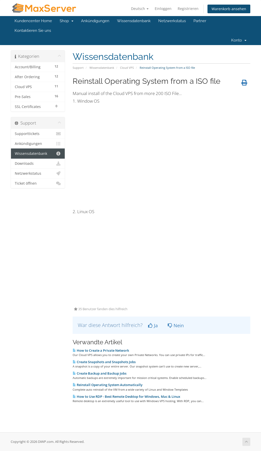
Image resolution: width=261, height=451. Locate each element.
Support (78, 68)
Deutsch (140, 8)
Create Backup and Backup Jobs (99, 373)
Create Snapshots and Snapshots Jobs (104, 362)
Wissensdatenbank (134, 21)
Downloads (38, 163)
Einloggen (163, 8)
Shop (66, 21)
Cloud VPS (127, 68)
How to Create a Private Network (101, 350)
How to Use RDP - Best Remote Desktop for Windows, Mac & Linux (126, 396)
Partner (199, 21)
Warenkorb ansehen (229, 8)
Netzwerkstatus (172, 21)
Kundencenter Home (33, 21)
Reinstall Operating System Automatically (107, 384)
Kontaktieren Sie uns (33, 30)
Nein (176, 325)
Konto (238, 40)
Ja (153, 325)
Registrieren (188, 8)
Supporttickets (38, 134)
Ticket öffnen (38, 183)
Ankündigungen (95, 21)
